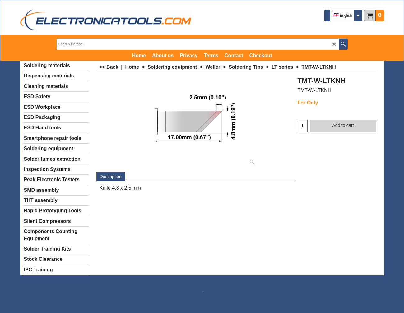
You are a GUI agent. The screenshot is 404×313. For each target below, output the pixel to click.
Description (111, 176)
